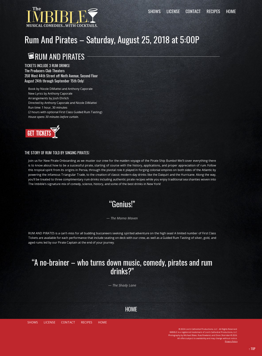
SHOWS (154, 11)
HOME (231, 11)
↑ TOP (252, 349)
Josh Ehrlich (61, 98)
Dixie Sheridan (223, 335)
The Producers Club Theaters (45, 70)
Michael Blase (190, 335)
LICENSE (173, 11)
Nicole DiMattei (50, 89)
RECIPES (213, 11)
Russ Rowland (204, 335)
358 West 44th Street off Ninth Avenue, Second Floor (61, 75)
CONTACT (193, 11)
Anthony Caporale (80, 89)
